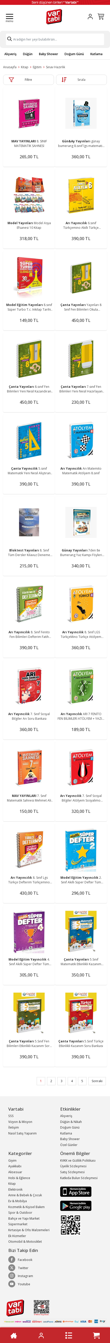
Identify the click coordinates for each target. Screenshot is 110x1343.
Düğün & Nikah (71, 1122)
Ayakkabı (14, 1166)
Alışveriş (10, 54)
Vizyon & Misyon (20, 1122)
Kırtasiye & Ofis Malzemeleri (29, 1230)
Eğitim (37, 67)
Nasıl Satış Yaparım (22, 1133)
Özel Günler (68, 1145)
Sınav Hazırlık (55, 67)
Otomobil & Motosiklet (25, 1241)
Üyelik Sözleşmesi (73, 1166)
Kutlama (96, 54)
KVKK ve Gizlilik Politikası (78, 1160)
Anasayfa (10, 67)
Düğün (28, 54)
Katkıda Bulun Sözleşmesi (79, 1178)
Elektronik (15, 1189)
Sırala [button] (81, 79)
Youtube (19, 1284)
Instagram (20, 1275)
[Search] (55, 39)
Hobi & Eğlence (19, 1178)
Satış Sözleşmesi (72, 1172)
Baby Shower (48, 54)
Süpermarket (17, 1224)
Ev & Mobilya (17, 1201)
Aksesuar (15, 1172)
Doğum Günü (74, 54)
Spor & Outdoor (20, 1212)
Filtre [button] (28, 79)
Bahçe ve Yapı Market (24, 1218)
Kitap (24, 67)
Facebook (20, 1259)
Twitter (18, 1268)
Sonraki (97, 1081)
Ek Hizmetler (17, 1236)
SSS (11, 1116)
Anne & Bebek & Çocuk (25, 1195)
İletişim (13, 1127)
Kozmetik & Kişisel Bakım (26, 1207)
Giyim (12, 1160)
